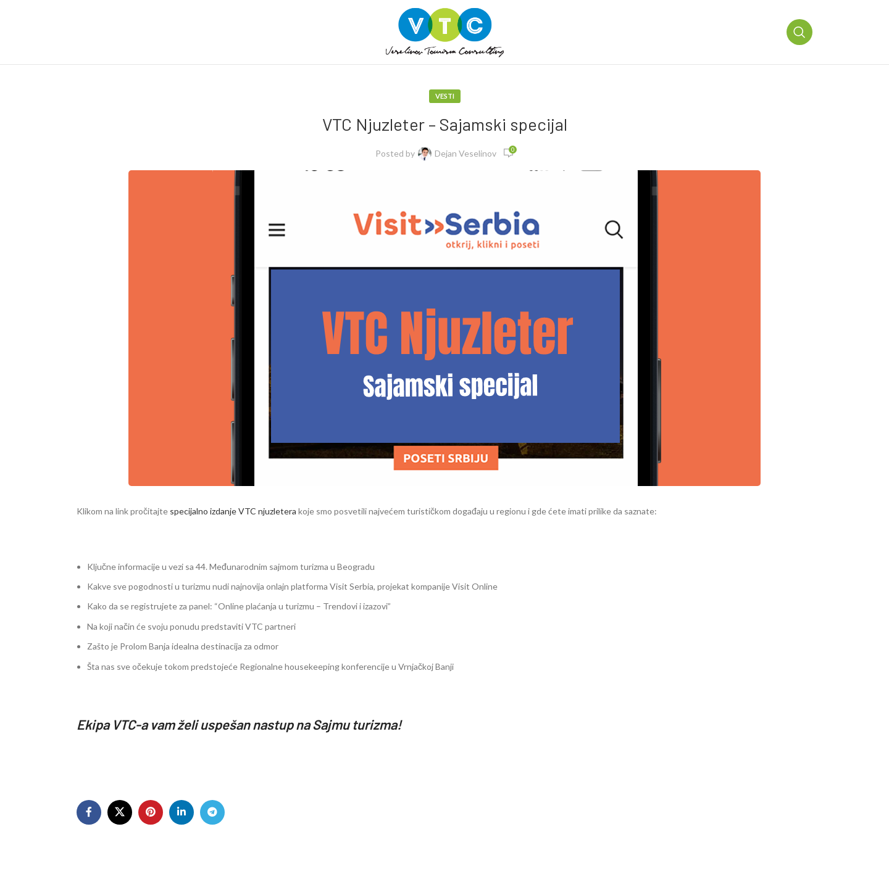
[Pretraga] (799, 32)
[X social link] (119, 812)
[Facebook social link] (89, 812)
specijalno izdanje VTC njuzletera (232, 511)
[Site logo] (444, 31)
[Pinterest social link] (150, 812)
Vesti (444, 96)
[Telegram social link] (212, 812)
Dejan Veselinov (465, 153)
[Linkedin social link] (181, 812)
